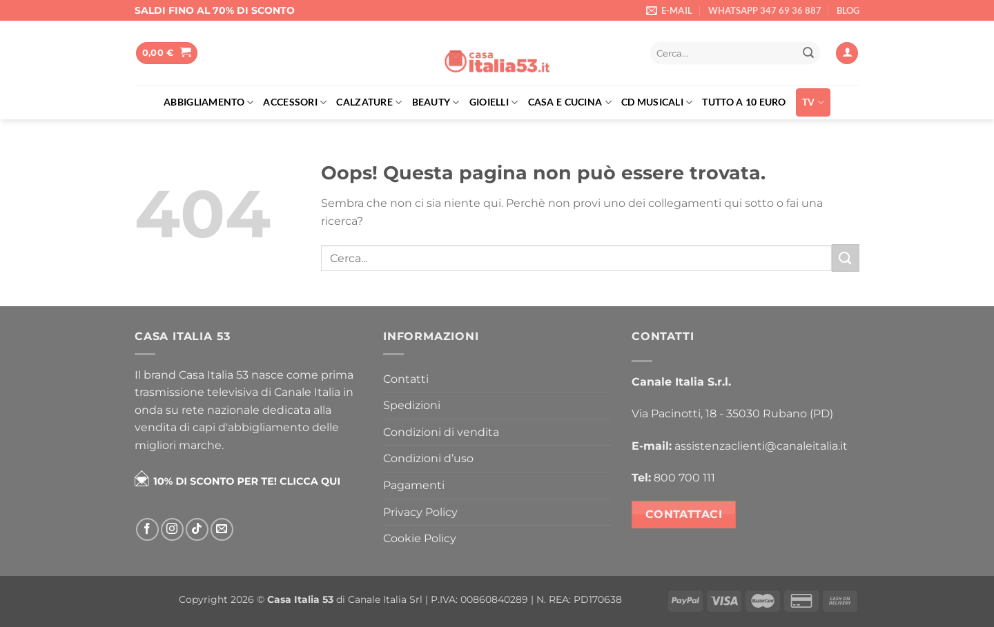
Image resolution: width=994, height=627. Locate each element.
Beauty (436, 102)
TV (813, 102)
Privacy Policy (420, 512)
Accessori (295, 102)
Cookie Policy (419, 538)
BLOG (848, 10)
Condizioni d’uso (428, 458)
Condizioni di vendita (441, 432)
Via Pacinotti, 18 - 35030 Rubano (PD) (732, 413)
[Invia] (808, 53)
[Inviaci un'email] (222, 529)
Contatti (406, 379)
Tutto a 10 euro (744, 102)
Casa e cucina (570, 102)
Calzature (369, 102)
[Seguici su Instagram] (172, 529)
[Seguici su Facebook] (147, 529)
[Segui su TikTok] (197, 529)
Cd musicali (657, 102)
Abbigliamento (208, 102)
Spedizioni (411, 405)
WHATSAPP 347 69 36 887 (764, 10)
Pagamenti (414, 485)
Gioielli (493, 102)
